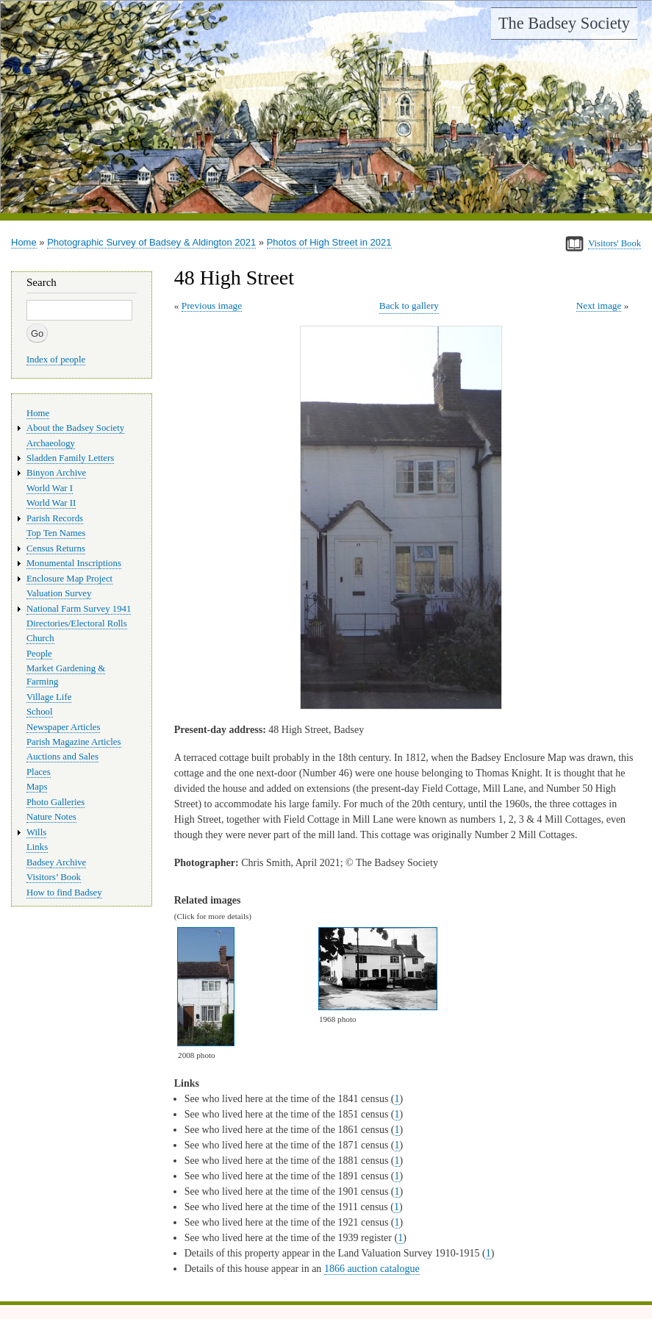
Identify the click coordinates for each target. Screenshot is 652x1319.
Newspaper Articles (63, 727)
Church (40, 638)
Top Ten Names (55, 533)
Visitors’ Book (53, 877)
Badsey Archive (56, 862)
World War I (49, 488)
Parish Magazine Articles (73, 742)
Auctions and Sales (62, 756)
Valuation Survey (58, 593)
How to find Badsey (64, 892)
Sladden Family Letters (70, 458)
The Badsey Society (564, 23)
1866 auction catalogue (372, 1268)
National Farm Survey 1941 (78, 609)
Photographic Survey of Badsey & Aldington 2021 (151, 242)
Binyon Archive (56, 473)
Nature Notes (51, 817)
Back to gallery (409, 305)
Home (24, 242)
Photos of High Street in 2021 (329, 242)
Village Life (48, 697)
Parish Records (54, 518)
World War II (51, 503)
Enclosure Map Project (69, 578)
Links (37, 847)
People (39, 653)
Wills (36, 832)
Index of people (55, 359)
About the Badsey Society (75, 428)
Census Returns (55, 548)
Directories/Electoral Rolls (76, 623)
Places (38, 772)
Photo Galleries (55, 802)
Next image (599, 305)
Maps (36, 787)
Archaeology (50, 443)
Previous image (212, 305)
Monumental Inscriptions (73, 563)
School (39, 712)
